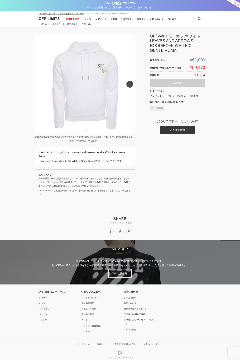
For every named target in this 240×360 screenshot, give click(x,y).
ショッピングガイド (92, 296)
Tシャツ (43, 318)
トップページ (79, 341)
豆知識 (112, 19)
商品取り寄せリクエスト (136, 307)
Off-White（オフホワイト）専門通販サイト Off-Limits (61, 14)
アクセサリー (46, 307)
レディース (99, 19)
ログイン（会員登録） (93, 323)
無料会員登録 (120, 273)
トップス (44, 312)
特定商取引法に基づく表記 (123, 341)
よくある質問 (88, 301)
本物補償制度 (173, 129)
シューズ (44, 296)
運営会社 (140, 19)
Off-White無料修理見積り (137, 312)
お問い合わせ (155, 19)
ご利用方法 (126, 19)
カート (84, 318)
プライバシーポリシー (156, 341)
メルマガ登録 (130, 327)
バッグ (42, 301)
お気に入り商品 (89, 307)
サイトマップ (88, 329)
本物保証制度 (88, 312)
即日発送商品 (72, 19)
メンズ (86, 19)
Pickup (170, 19)
